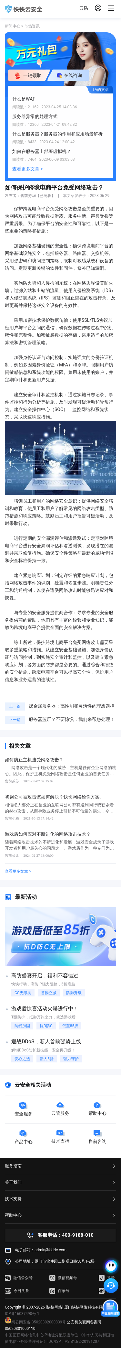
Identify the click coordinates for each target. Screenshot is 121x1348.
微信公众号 (19, 1278)
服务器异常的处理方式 (34, 116)
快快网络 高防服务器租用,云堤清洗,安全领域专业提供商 (23, 9)
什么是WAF (23, 99)
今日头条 (17, 1291)
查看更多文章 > (27, 168)
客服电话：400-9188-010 (66, 1235)
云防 (83, 8)
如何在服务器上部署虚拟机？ (41, 151)
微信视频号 (63, 1278)
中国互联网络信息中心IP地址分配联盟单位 (41, 1335)
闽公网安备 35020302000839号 (35, 1322)
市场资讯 (32, 26)
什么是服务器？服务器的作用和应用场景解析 (57, 133)
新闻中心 (12, 26)
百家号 (59, 1291)
